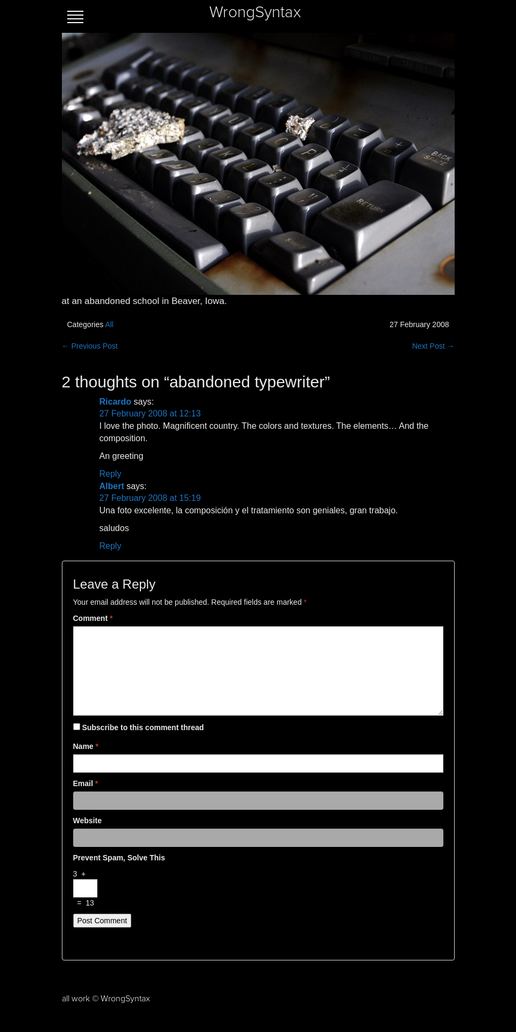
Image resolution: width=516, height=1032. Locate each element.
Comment (93, 618)
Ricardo (116, 401)
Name (85, 746)
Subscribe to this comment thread (142, 727)
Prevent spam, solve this (119, 857)
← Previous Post (90, 346)
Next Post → (433, 346)
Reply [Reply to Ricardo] (111, 473)
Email (85, 783)
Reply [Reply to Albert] (111, 545)
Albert (112, 486)
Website (87, 820)
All (109, 324)
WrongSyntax (255, 12)
